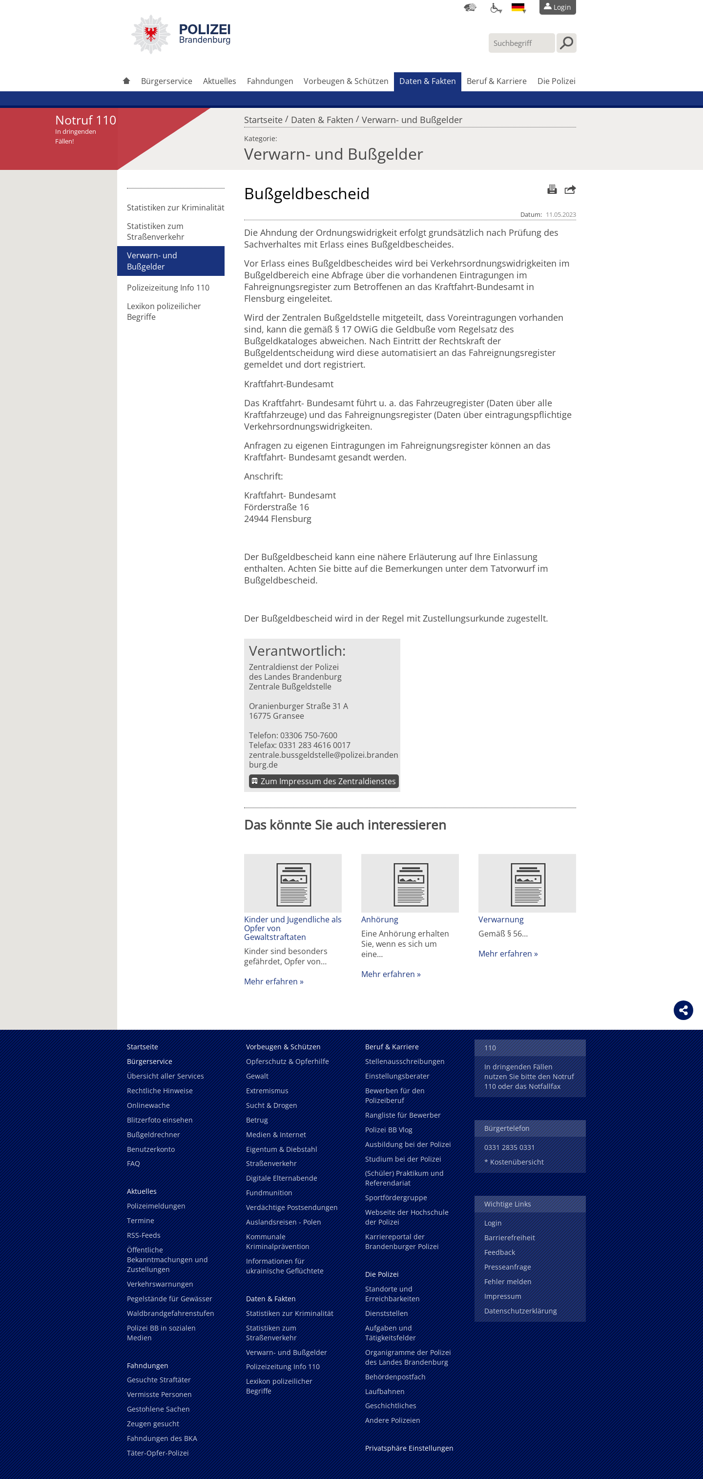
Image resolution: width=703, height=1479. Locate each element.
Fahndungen (270, 81)
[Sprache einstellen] (518, 7)
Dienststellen (386, 1313)
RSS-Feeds (144, 1235)
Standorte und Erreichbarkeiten (392, 1293)
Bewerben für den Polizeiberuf (395, 1095)
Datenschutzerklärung (520, 1310)
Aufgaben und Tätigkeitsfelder (390, 1332)
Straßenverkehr (271, 1163)
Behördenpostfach (395, 1376)
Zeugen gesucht (153, 1423)
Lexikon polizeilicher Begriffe (164, 311)
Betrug (257, 1120)
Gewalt (257, 1076)
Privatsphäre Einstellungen (409, 1448)
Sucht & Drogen (271, 1105)
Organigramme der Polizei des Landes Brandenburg (408, 1357)
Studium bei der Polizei (403, 1159)
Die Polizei (557, 81)
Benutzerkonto (151, 1149)
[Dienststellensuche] (470, 7)
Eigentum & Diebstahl (281, 1149)
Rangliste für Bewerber (403, 1115)
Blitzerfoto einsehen (160, 1120)
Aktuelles (219, 81)
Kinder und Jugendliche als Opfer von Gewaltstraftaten (293, 928)
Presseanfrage (507, 1266)
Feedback (499, 1252)
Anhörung (379, 919)
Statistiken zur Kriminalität (176, 207)
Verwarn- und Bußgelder (412, 117)
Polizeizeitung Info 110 (168, 287)
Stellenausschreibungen (405, 1061)
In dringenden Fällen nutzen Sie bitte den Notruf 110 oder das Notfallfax (529, 1076)
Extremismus (267, 1090)
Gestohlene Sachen (158, 1409)
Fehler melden (508, 1281)
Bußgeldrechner (153, 1134)
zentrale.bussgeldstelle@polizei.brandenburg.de (323, 760)
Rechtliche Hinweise (160, 1090)
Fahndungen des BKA (162, 1438)
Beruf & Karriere (497, 81)
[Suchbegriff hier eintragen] (522, 43)
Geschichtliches (390, 1405)
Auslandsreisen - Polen (283, 1222)
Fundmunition (269, 1192)
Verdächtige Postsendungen (292, 1207)
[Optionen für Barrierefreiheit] (494, 7)
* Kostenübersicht (514, 1162)
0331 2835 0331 (509, 1147)
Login (493, 1223)
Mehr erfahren (271, 981)
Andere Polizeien (392, 1420)
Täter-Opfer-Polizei (158, 1453)
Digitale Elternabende (281, 1178)
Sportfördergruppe (396, 1197)
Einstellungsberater (397, 1076)
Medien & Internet (276, 1134)
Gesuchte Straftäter (159, 1379)
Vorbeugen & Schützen (346, 81)
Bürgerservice (166, 81)
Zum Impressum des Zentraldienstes (328, 781)
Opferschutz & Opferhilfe (287, 1061)
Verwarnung (501, 919)
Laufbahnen (385, 1391)
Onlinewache (148, 1105)
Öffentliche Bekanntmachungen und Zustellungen (167, 1259)
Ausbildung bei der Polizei (408, 1144)
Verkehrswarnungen (160, 1284)
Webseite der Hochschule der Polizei (407, 1217)
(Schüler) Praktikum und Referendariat (404, 1177)
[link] (180, 51)
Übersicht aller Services (165, 1076)
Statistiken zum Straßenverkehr (156, 231)
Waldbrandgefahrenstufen (170, 1313)
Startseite (263, 117)
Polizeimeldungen (156, 1205)
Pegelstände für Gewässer (169, 1298)
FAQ (133, 1163)
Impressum (502, 1296)
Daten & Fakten (427, 81)
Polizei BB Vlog (389, 1129)
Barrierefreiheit (509, 1237)
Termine (140, 1220)
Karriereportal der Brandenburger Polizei (402, 1241)
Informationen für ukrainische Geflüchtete (285, 1265)
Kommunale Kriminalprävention (278, 1241)
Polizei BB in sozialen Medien (161, 1332)
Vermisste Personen (159, 1394)
